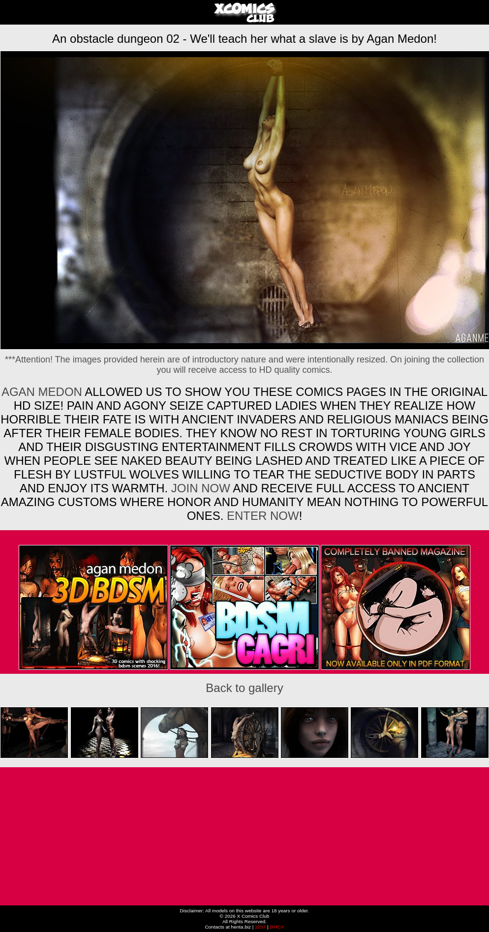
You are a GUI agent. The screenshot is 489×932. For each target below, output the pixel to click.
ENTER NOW (261, 515)
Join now (202, 488)
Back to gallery (244, 687)
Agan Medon (41, 391)
